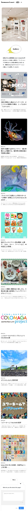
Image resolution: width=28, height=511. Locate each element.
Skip (17, 508)
